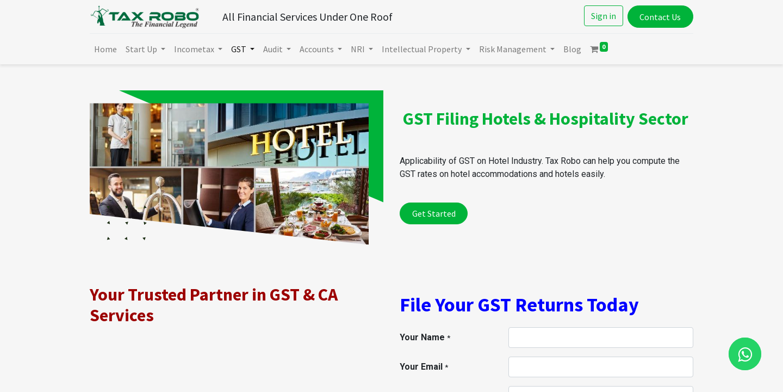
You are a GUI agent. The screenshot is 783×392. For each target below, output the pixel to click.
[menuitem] (105, 49)
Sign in (603, 15)
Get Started (434, 213)
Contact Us (660, 16)
